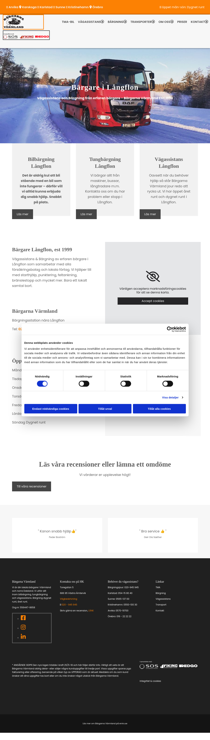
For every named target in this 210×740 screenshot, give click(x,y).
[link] (153, 276)
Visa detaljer (170, 397)
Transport (161, 604)
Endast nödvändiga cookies (50, 408)
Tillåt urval (105, 408)
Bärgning (115, 22)
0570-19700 (122, 610)
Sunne (60, 7)
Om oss (164, 22)
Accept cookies (152, 301)
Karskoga (29, 7)
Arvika (13, 7)
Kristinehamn (78, 7)
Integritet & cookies (150, 681)
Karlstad (46, 7)
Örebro (97, 7)
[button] (22, 214)
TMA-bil (68, 22)
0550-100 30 (130, 604)
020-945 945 (131, 587)
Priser (182, 22)
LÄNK (91, 610)
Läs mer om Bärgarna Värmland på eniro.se (105, 723)
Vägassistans (89, 22)
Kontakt (198, 22)
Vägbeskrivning (68, 598)
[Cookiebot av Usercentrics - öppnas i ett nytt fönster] (169, 329)
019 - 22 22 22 (124, 616)
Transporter (141, 22)
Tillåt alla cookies (159, 408)
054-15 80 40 (125, 593)
